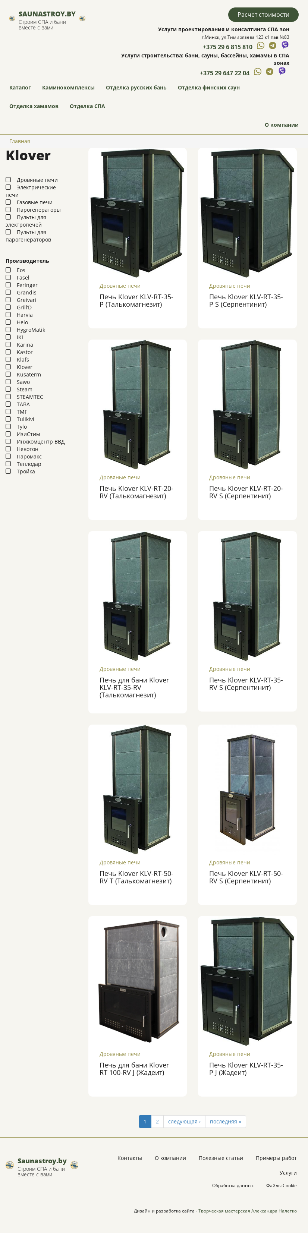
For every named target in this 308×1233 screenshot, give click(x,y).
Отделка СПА (87, 106)
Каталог (20, 87)
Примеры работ (276, 1157)
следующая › (184, 1121)
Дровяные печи (37, 179)
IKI (20, 337)
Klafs (23, 359)
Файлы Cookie (281, 1185)
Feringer (27, 284)
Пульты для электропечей (26, 221)
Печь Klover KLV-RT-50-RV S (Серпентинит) (246, 877)
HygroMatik (31, 329)
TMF (22, 411)
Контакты (129, 1157)
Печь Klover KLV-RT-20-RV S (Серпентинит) (246, 492)
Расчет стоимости (263, 14)
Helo (22, 322)
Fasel (23, 277)
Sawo (23, 381)
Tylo (22, 426)
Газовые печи (35, 202)
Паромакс (29, 456)
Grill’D (24, 307)
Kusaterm (29, 374)
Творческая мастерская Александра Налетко (247, 1211)
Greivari (27, 299)
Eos (21, 270)
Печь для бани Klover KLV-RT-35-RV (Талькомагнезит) (134, 687)
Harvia (25, 314)
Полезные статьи (221, 1157)
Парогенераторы (39, 209)
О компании (282, 124)
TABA (23, 404)
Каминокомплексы (68, 87)
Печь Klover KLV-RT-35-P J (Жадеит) (246, 1068)
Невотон (27, 448)
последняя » (225, 1121)
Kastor (25, 352)
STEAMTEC (30, 396)
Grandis (27, 292)
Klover (24, 366)
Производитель (27, 260)
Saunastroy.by (47, 13)
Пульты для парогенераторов (28, 235)
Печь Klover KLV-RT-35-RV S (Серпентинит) (246, 683)
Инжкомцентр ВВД (41, 441)
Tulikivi (25, 419)
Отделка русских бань (136, 87)
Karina (25, 344)
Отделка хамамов (34, 106)
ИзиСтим (28, 434)
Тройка (26, 471)
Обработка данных (233, 1185)
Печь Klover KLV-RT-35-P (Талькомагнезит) (136, 300)
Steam (24, 389)
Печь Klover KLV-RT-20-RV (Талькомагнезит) (136, 492)
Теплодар (29, 463)
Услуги (288, 1172)
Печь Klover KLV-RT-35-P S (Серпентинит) (246, 300)
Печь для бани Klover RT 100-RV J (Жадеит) (134, 1068)
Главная (19, 141)
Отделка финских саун (209, 87)
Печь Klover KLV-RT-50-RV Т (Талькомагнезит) (136, 877)
